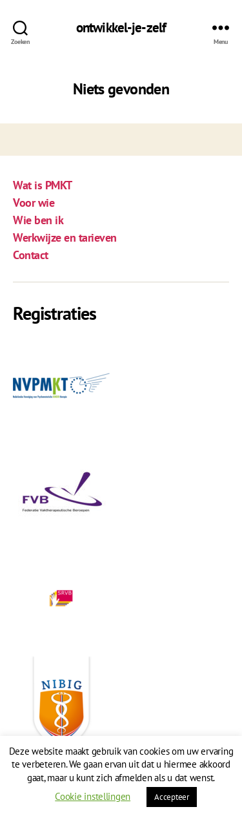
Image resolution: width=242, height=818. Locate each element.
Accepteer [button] (171, 797)
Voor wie (33, 202)
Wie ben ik (38, 220)
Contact (30, 254)
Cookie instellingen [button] (92, 796)
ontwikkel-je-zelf (121, 27)
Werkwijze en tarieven (65, 237)
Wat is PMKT (42, 185)
